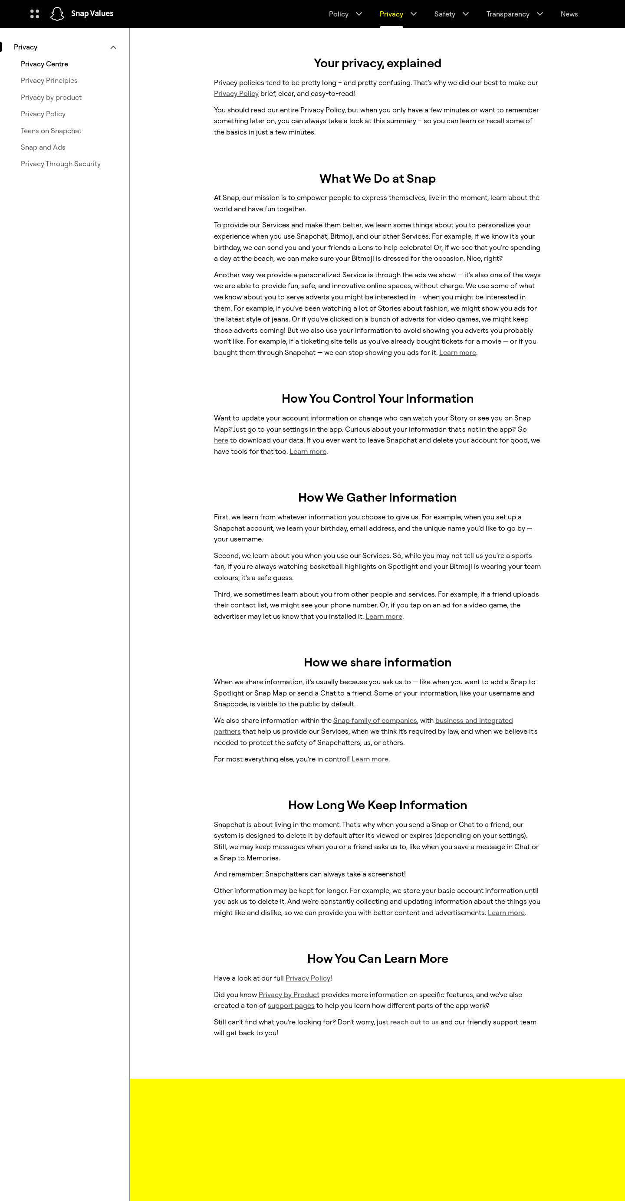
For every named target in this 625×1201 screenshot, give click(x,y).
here (221, 440)
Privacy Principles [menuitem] (49, 80)
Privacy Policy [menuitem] (43, 113)
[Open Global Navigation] (34, 14)
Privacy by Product (289, 994)
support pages (291, 1005)
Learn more (457, 352)
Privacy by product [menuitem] (51, 97)
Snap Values (92, 14)
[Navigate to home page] (57, 14)
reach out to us (414, 1021)
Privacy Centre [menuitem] (44, 63)
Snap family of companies (375, 720)
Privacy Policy (308, 978)
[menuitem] (64, 47)
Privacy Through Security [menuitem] (61, 163)
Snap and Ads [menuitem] (43, 147)
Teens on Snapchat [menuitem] (51, 130)
